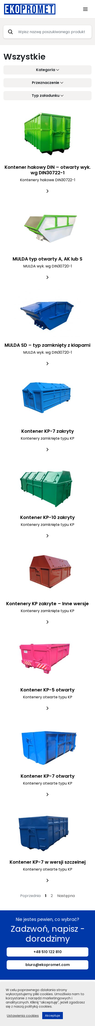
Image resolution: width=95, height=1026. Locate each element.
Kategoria (45, 69)
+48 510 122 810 (48, 951)
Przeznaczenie (45, 82)
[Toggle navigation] (85, 9)
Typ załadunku (45, 95)
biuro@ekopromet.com (47, 964)
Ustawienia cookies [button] (23, 1016)
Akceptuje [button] (52, 1015)
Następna (66, 895)
